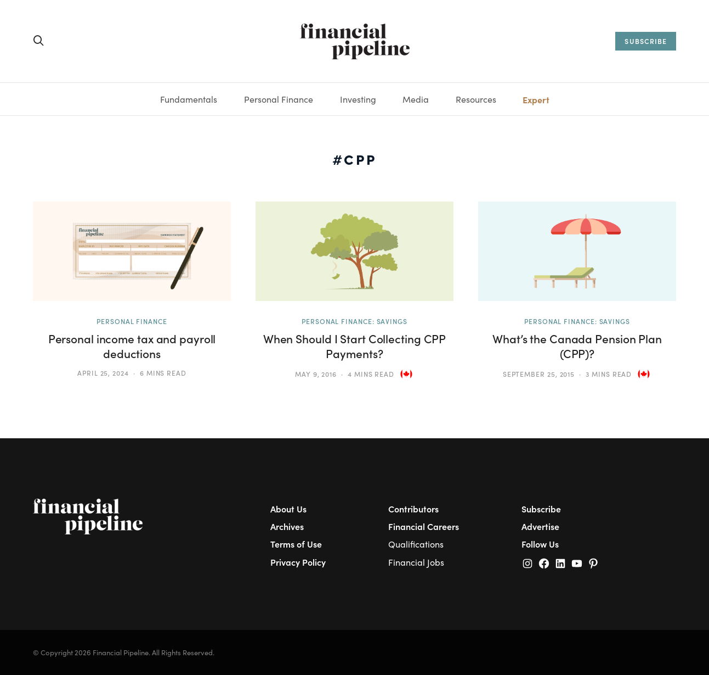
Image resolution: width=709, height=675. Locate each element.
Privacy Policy (298, 562)
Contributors (413, 509)
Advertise (540, 526)
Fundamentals (188, 99)
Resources (476, 99)
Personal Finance (278, 99)
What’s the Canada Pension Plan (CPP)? (577, 346)
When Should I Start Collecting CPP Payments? (354, 346)
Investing (358, 99)
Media (415, 99)
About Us (288, 509)
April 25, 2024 (103, 373)
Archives (287, 526)
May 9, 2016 (316, 374)
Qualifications (416, 544)
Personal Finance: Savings (354, 321)
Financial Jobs (416, 562)
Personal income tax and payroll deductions (132, 346)
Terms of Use (296, 544)
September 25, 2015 (539, 374)
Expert (536, 99)
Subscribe (541, 509)
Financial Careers (423, 526)
